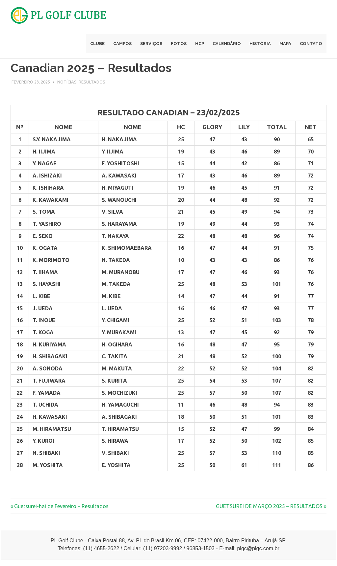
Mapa (285, 43)
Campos (122, 43)
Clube (97, 43)
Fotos (179, 43)
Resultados (92, 82)
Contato (311, 43)
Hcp (199, 43)
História (260, 43)
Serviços (151, 43)
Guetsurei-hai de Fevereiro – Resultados (61, 506)
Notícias (67, 82)
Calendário (227, 43)
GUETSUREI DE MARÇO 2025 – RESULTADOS (269, 506)
